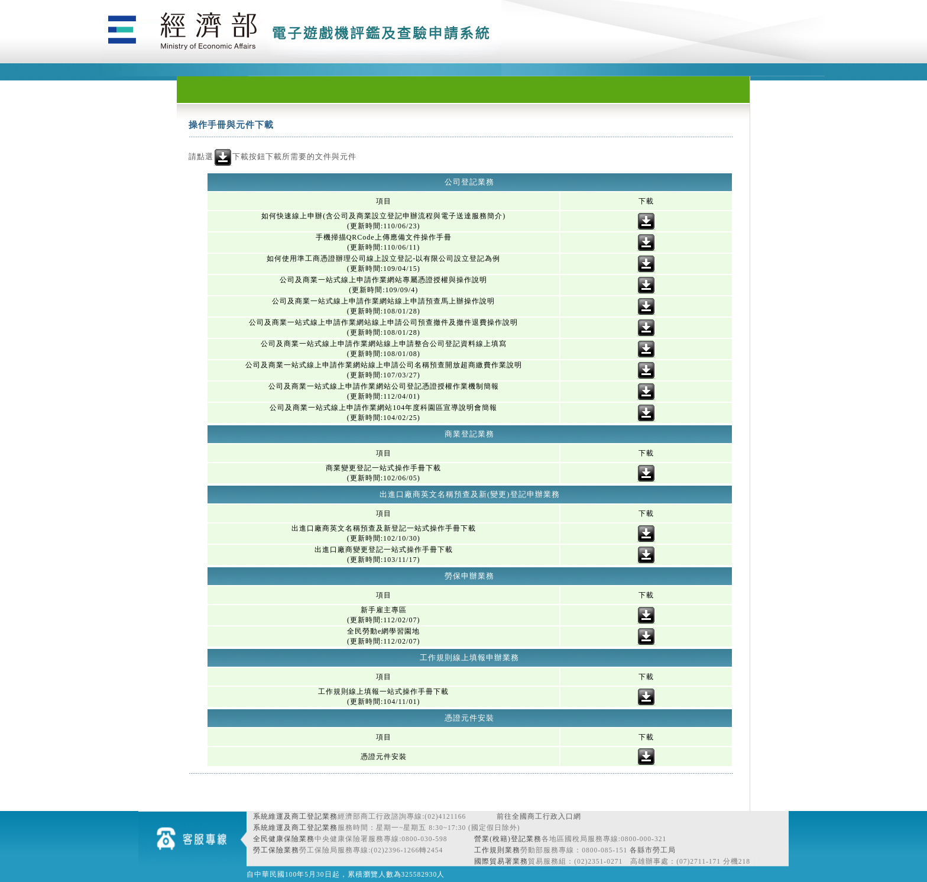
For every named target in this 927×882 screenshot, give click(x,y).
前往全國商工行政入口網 (539, 816)
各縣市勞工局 (653, 850)
